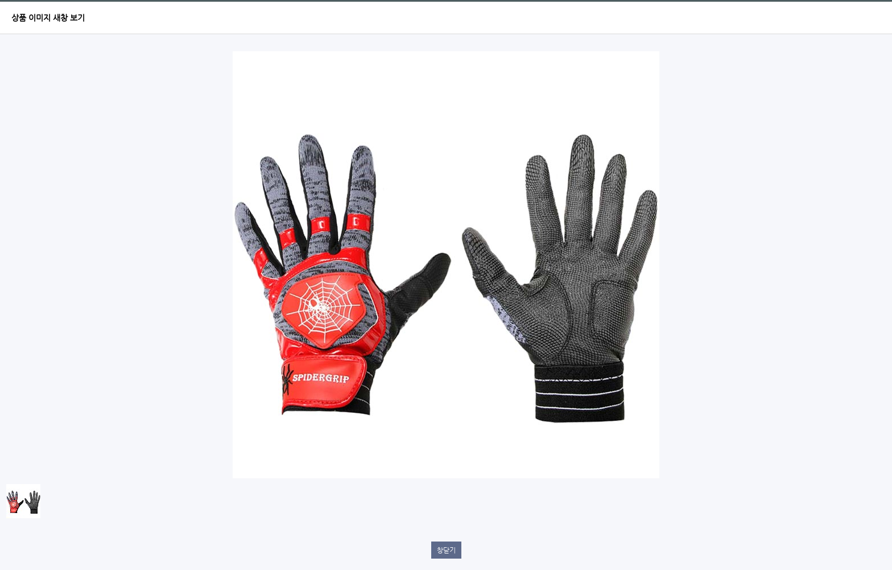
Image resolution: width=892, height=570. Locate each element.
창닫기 (446, 550)
